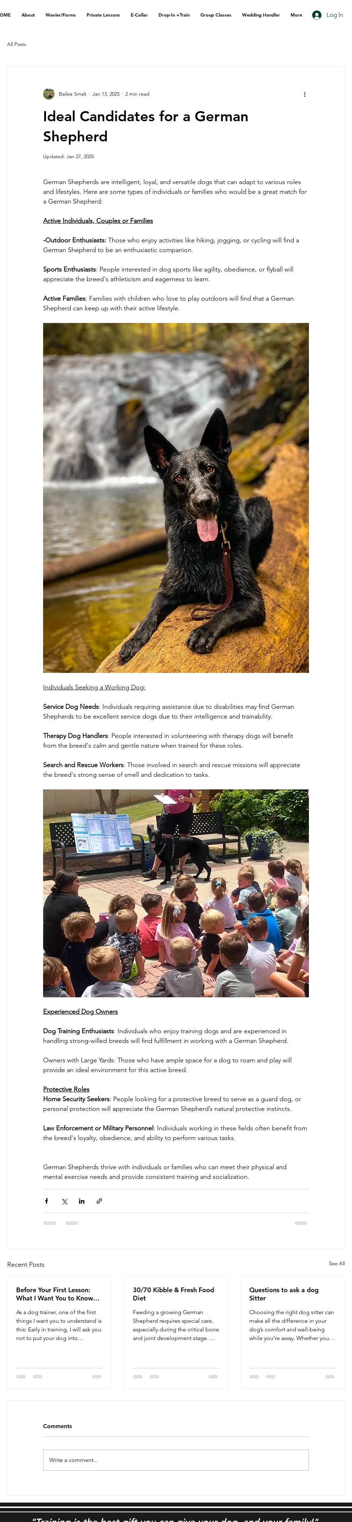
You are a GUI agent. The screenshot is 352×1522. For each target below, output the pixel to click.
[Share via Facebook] (46, 1201)
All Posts (16, 44)
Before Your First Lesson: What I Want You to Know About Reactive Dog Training (59, 1294)
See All (337, 1263)
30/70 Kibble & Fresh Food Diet (173, 1294)
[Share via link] (99, 1201)
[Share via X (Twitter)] (64, 1201)
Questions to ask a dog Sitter (284, 1294)
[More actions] (304, 94)
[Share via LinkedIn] (81, 1201)
